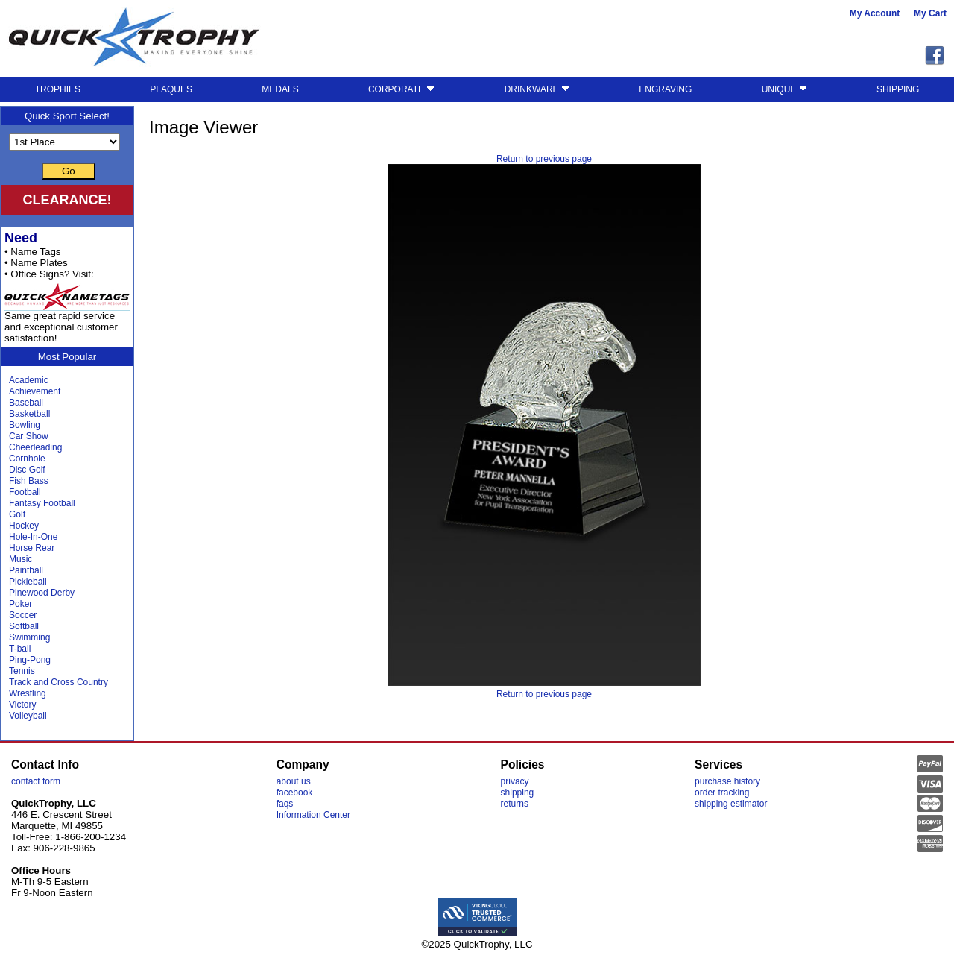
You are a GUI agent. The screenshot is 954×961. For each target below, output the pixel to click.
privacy (515, 781)
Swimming (29, 637)
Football (25, 492)
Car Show (28, 436)
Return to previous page (544, 159)
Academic (28, 380)
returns (514, 803)
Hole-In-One (33, 537)
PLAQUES (171, 89)
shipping (517, 792)
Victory (22, 704)
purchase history (727, 781)
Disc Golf (27, 469)
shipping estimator (731, 803)
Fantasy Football (42, 503)
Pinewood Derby (42, 592)
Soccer (23, 615)
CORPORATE (401, 89)
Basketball (29, 414)
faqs (285, 803)
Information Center (313, 815)
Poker (20, 604)
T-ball (20, 648)
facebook (295, 792)
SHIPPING (897, 89)
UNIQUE (784, 89)
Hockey (24, 525)
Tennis (22, 671)
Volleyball (28, 715)
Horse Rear (31, 548)
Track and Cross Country (58, 682)
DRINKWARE (537, 89)
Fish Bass (28, 481)
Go (68, 171)
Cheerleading (35, 447)
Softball (24, 626)
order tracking (722, 792)
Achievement (34, 391)
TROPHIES (57, 89)
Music (20, 559)
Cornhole (27, 458)
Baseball (26, 402)
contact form (35, 781)
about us (294, 781)
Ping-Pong (30, 660)
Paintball (26, 570)
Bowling (24, 425)
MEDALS (280, 89)
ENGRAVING (665, 89)
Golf (17, 514)
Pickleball (28, 581)
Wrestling (27, 693)
